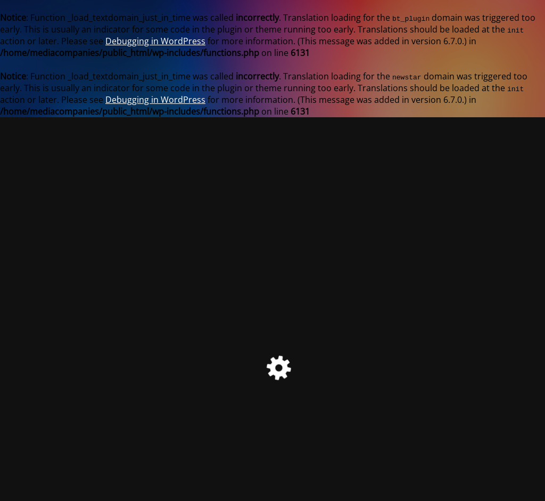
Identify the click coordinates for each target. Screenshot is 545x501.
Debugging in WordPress (155, 41)
